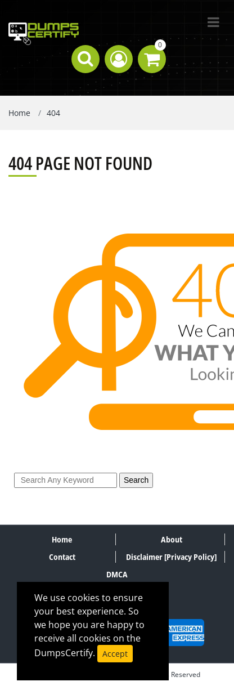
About (171, 539)
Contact (62, 557)
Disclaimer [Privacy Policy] (171, 557)
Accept (115, 653)
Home (19, 112)
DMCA (117, 574)
